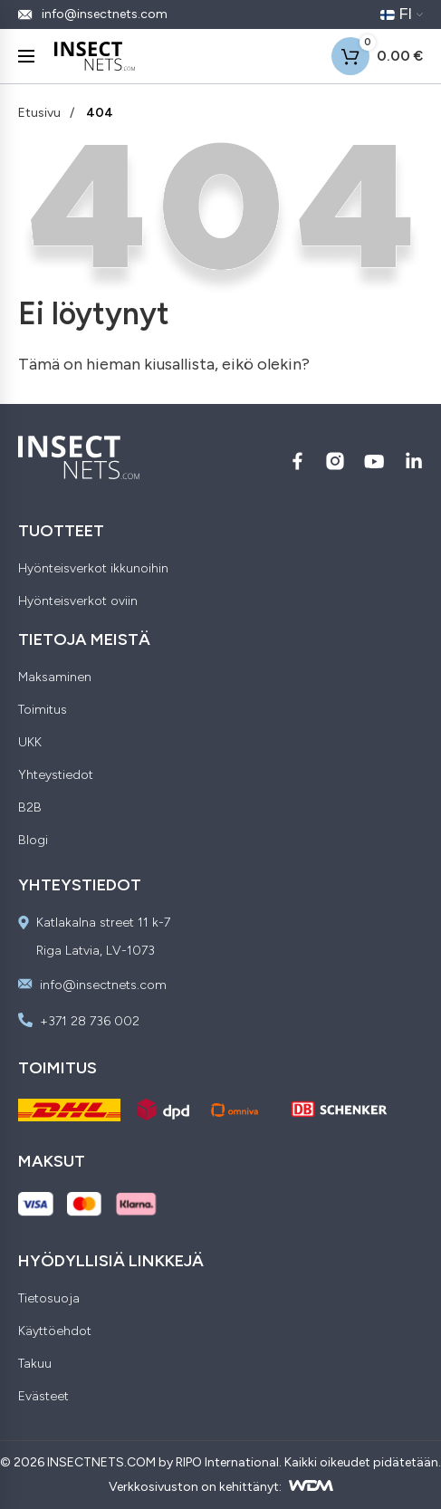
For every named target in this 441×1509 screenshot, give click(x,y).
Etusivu (39, 112)
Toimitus (42, 710)
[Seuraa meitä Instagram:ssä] (335, 461)
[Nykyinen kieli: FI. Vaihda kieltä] (401, 14)
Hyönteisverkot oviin (78, 601)
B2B (30, 808)
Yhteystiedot (55, 775)
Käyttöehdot (54, 1331)
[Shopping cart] (377, 56)
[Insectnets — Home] (94, 56)
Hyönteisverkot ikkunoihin (93, 569)
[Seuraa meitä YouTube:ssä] (374, 461)
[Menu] (26, 56)
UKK (30, 742)
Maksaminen (54, 677)
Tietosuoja (49, 1299)
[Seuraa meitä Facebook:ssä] (297, 461)
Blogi (33, 840)
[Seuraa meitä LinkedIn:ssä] (414, 461)
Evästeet (43, 1396)
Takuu (35, 1364)
